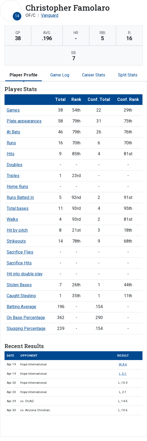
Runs (11, 142)
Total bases (17, 208)
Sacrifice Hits (19, 263)
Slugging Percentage (26, 328)
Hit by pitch (17, 230)
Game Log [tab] (59, 74)
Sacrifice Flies (20, 252)
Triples (13, 175)
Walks (12, 219)
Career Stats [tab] (93, 74)
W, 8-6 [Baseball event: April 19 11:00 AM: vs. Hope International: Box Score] (123, 364)
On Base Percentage (26, 317)
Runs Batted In (20, 197)
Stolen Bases (19, 284)
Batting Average (21, 306)
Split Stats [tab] (127, 74)
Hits (10, 153)
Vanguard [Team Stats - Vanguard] (49, 15)
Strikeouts (16, 241)
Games (13, 110)
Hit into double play (25, 273)
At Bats (13, 131)
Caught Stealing (21, 295)
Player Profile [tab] (24, 74)
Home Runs (17, 186)
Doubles (14, 164)
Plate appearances (24, 121)
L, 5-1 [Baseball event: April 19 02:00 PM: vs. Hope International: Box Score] (122, 373)
